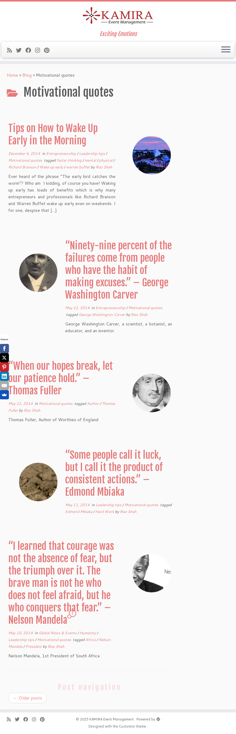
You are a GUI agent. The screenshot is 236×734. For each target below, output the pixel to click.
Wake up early (51, 167)
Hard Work (105, 511)
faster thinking (69, 160)
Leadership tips (92, 153)
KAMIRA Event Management (111, 719)
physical (106, 160)
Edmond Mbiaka (79, 511)
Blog (27, 75)
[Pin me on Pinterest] (48, 50)
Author (93, 403)
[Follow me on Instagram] (39, 50)
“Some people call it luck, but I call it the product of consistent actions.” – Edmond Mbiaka (114, 473)
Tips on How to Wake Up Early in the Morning (53, 134)
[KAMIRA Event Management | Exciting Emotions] (118, 16)
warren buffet (78, 167)
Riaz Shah (104, 167)
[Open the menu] (225, 49)
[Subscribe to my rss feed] (11, 50)
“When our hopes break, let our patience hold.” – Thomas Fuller (60, 378)
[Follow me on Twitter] (21, 50)
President (34, 646)
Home (12, 75)
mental (91, 160)
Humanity (88, 632)
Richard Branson (22, 167)
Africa (90, 639)
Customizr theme (132, 726)
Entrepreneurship (61, 153)
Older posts (27, 698)
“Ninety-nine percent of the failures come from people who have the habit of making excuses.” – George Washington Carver (118, 270)
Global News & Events (58, 632)
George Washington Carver (102, 314)
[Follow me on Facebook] (30, 50)
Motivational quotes (25, 160)
